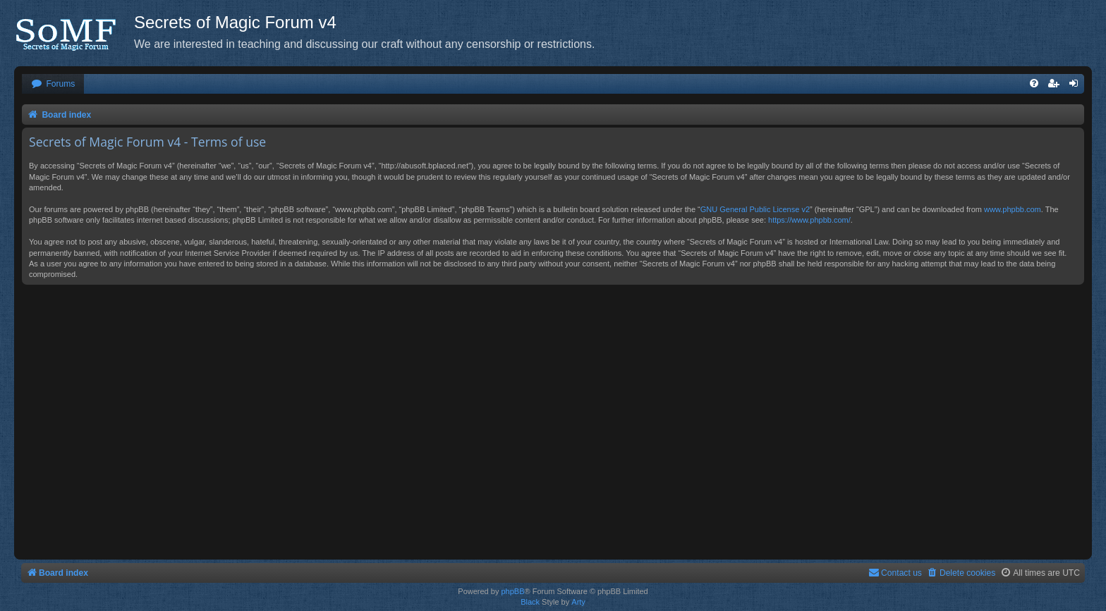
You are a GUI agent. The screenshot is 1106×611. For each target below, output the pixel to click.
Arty (578, 602)
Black (530, 602)
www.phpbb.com (1012, 209)
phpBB (512, 591)
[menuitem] (53, 84)
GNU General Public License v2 (755, 209)
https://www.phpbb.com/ (809, 220)
